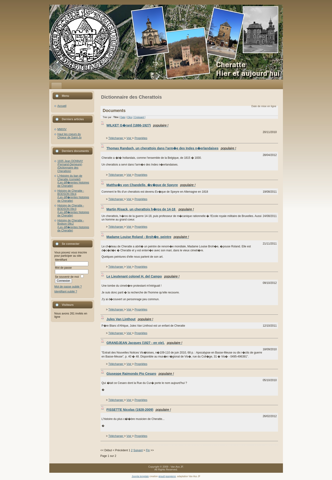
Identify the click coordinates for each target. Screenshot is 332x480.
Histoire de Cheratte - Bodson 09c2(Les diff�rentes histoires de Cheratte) (73, 225)
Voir (129, 138)
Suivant (138, 450)
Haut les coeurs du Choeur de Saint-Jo (69, 136)
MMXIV (62, 129)
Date (122, 117)
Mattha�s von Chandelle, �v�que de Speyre (151, 185)
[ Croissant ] (139, 117)
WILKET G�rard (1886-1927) (137, 125)
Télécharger (116, 138)
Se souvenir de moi (67, 276)
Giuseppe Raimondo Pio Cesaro (140, 373)
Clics (129, 117)
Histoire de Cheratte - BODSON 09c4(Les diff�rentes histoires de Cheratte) (73, 195)
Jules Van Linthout (130, 319)
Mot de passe (63, 267)
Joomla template (140, 476)
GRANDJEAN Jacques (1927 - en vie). (144, 343)
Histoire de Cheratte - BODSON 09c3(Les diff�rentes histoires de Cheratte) (73, 210)
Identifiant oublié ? (65, 291)
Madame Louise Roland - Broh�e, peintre (148, 237)
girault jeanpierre (167, 476)
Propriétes (141, 138)
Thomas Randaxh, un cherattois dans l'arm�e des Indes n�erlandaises (171, 148)
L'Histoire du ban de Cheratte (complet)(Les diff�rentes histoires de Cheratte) (73, 181)
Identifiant (61, 259)
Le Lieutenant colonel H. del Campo (143, 276)
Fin (148, 450)
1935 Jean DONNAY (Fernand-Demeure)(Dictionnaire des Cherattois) (70, 166)
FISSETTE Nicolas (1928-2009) (139, 409)
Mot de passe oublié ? (68, 286)
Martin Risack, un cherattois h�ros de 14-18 (150, 209)
